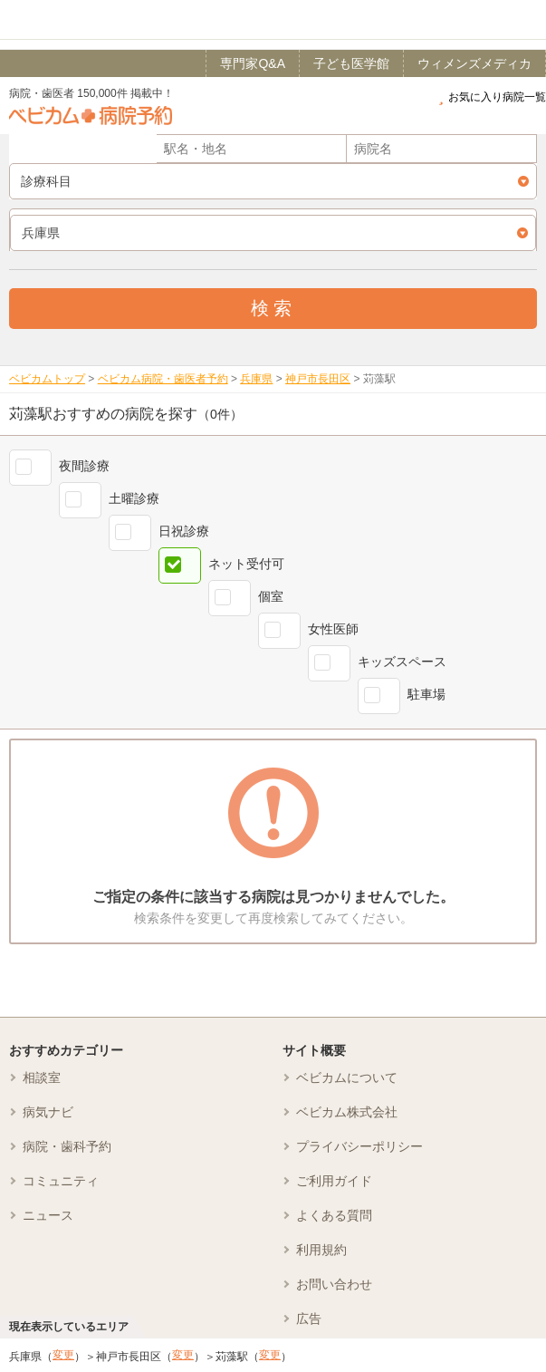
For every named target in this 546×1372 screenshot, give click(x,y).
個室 (270, 596)
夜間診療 (84, 466)
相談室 (42, 1077)
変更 (63, 1354)
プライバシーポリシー (359, 1146)
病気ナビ (48, 1112)
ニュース (48, 1215)
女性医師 (333, 629)
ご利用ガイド (334, 1181)
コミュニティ (61, 1181)
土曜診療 (134, 498)
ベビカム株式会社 (347, 1112)
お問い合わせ (334, 1284)
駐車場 (426, 694)
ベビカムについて (347, 1077)
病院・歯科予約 (67, 1146)
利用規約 (321, 1249)
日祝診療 (183, 531)
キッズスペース (402, 661)
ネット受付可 (246, 563)
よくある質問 (334, 1215)
